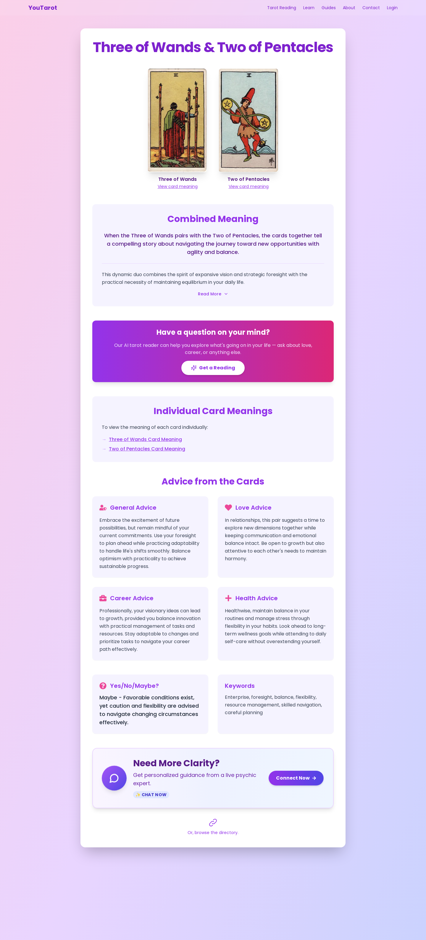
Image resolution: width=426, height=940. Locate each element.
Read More (213, 294)
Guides (329, 8)
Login (392, 8)
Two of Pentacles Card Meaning (147, 448)
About (349, 8)
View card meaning (178, 186)
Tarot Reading (281, 8)
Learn (308, 8)
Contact (371, 8)
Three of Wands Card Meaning (145, 439)
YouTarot (42, 8)
